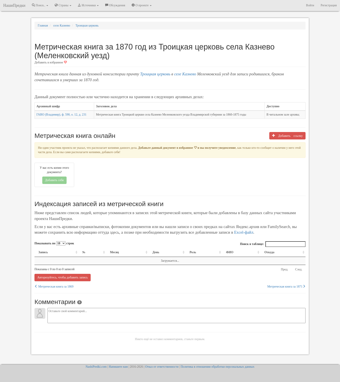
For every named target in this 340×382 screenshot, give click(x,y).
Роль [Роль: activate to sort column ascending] (193, 252)
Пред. (284, 269)
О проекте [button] (141, 5)
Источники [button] (88, 5)
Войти (310, 5)
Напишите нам (118, 366)
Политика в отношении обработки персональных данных (217, 366)
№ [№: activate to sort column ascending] (83, 252)
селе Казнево (185, 74)
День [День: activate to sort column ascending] (155, 252)
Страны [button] (63, 5)
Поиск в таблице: (273, 244)
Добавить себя (54, 180)
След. (298, 269)
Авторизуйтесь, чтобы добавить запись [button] (62, 277)
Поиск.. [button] (40, 5)
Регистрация (329, 5)
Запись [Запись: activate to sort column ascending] (43, 252)
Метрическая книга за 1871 (286, 286)
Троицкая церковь (155, 74)
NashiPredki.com (96, 366)
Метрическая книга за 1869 (54, 286)
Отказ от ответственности (161, 366)
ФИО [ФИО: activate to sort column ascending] (229, 252)
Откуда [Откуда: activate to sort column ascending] (269, 252)
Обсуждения (115, 5)
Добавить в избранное (50, 62)
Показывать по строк (54, 243)
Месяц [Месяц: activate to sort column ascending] (114, 252)
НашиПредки (14, 5)
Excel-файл (243, 232)
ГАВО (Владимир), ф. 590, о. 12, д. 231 (61, 114)
